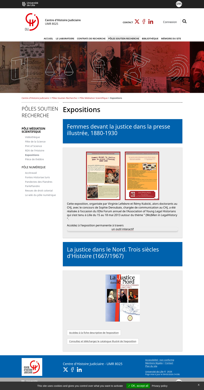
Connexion (169, 22)
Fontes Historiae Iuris (37, 177)
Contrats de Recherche (91, 38)
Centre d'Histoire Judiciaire (35, 98)
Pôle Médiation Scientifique (94, 98)
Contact (128, 22)
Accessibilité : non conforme (159, 359)
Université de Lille (154, 371)
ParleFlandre (32, 186)
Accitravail (31, 172)
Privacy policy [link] (160, 385)
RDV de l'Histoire (34, 150)
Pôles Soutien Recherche (123, 38)
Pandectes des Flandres (38, 181)
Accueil (48, 38)
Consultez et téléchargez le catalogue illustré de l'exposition (102, 341)
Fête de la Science (35, 141)
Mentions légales (154, 363)
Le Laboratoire (65, 38)
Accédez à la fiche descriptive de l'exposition (94, 332)
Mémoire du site (171, 38)
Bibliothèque (150, 38)
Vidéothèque (32, 137)
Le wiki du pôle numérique (40, 195)
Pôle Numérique (34, 167)
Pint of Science (33, 146)
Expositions (32, 155)
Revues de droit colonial (39, 190)
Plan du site (151, 366)
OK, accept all (138, 385)
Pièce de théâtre (34, 159)
